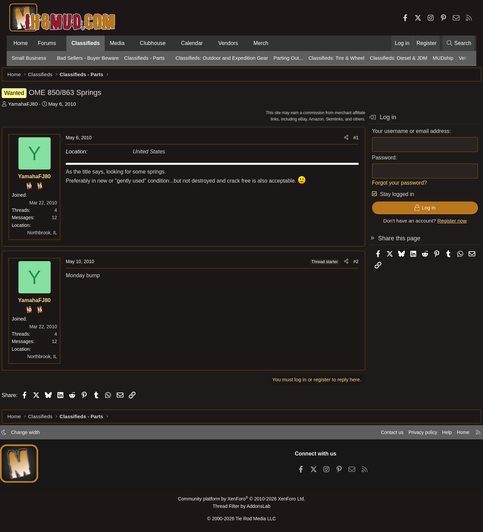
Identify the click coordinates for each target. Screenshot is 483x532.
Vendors (228, 43)
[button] (61, 43)
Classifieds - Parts (144, 58)
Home (20, 43)
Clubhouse (153, 43)
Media (117, 43)
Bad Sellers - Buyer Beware (88, 58)
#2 (345, 265)
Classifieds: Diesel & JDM (398, 58)
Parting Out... (288, 58)
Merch (260, 43)
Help (437, 434)
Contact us (379, 434)
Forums (47, 43)
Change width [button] (35, 434)
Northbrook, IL (52, 236)
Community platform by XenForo (241, 500)
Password (373, 161)
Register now (442, 224)
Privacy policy (411, 434)
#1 (345, 141)
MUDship (443, 58)
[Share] (336, 141)
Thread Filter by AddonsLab (241, 507)
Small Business (29, 58)
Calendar (192, 43)
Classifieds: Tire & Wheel (337, 58)
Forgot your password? (389, 186)
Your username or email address (400, 134)
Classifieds (85, 43)
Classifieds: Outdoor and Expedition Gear (221, 58)
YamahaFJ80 (33, 107)
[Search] (458, 43)
